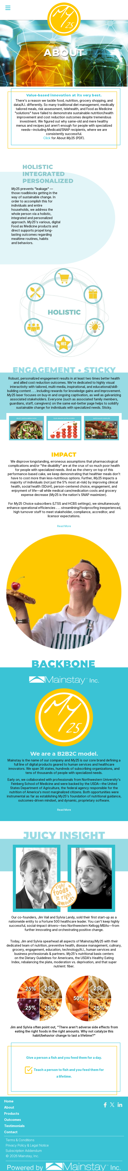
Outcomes (12, 1120)
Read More (64, 526)
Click (46, 138)
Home (9, 1101)
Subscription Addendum (24, 1151)
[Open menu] (8, 7)
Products (11, 1114)
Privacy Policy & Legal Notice (27, 1145)
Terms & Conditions (20, 1140)
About (9, 1107)
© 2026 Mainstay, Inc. (22, 1156)
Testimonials (14, 1126)
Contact (11, 1132)
